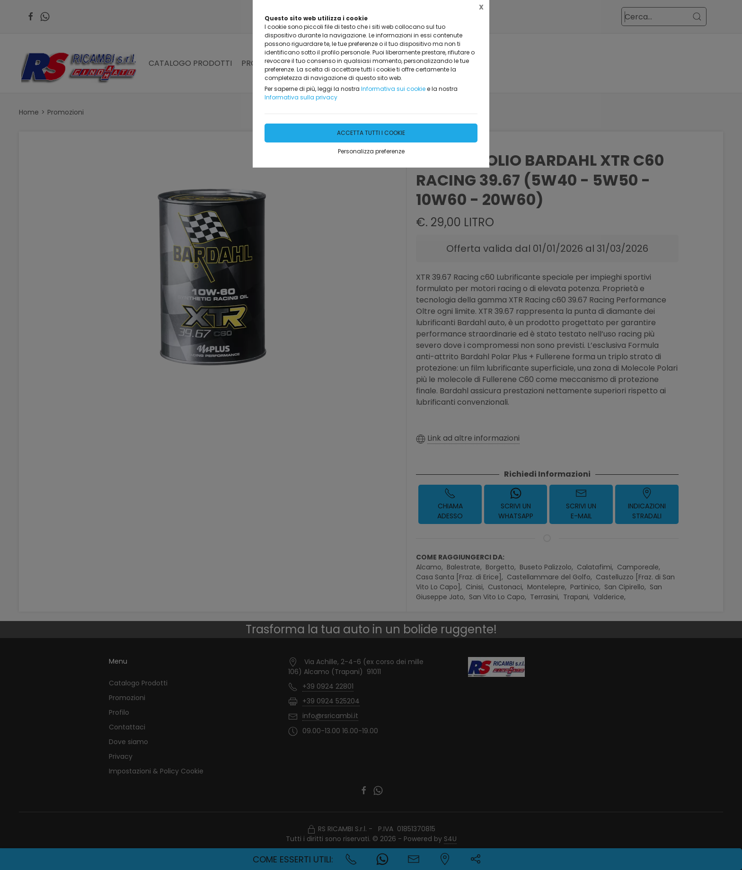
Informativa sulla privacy (301, 97)
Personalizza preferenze (371, 151)
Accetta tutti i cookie (371, 133)
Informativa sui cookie (393, 89)
